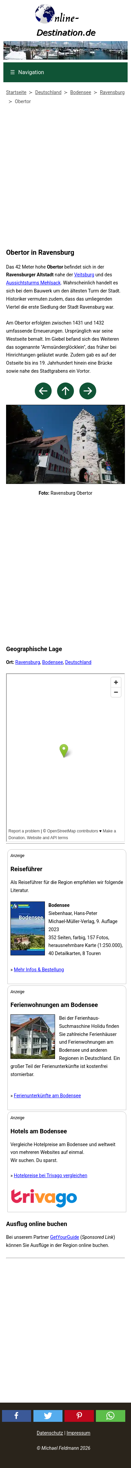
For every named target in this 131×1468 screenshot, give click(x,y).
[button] (16, 1416)
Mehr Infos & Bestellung (39, 969)
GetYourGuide (64, 1237)
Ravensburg (27, 662)
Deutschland (78, 662)
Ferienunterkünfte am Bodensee (47, 1095)
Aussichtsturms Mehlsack (33, 282)
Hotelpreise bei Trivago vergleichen (50, 1175)
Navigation (27, 72)
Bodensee (52, 662)
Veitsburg (84, 274)
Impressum (78, 1433)
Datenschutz (50, 1433)
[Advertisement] (64, 178)
